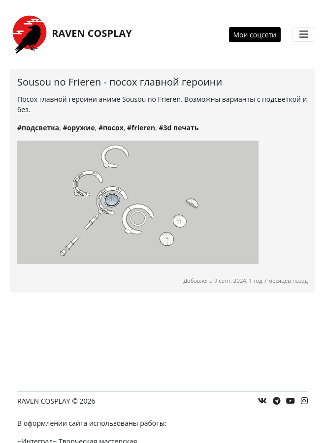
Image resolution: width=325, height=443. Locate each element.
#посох (111, 127)
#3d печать (178, 127)
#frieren (141, 127)
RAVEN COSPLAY (71, 34)
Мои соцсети (255, 34)
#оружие (79, 127)
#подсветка (38, 127)
